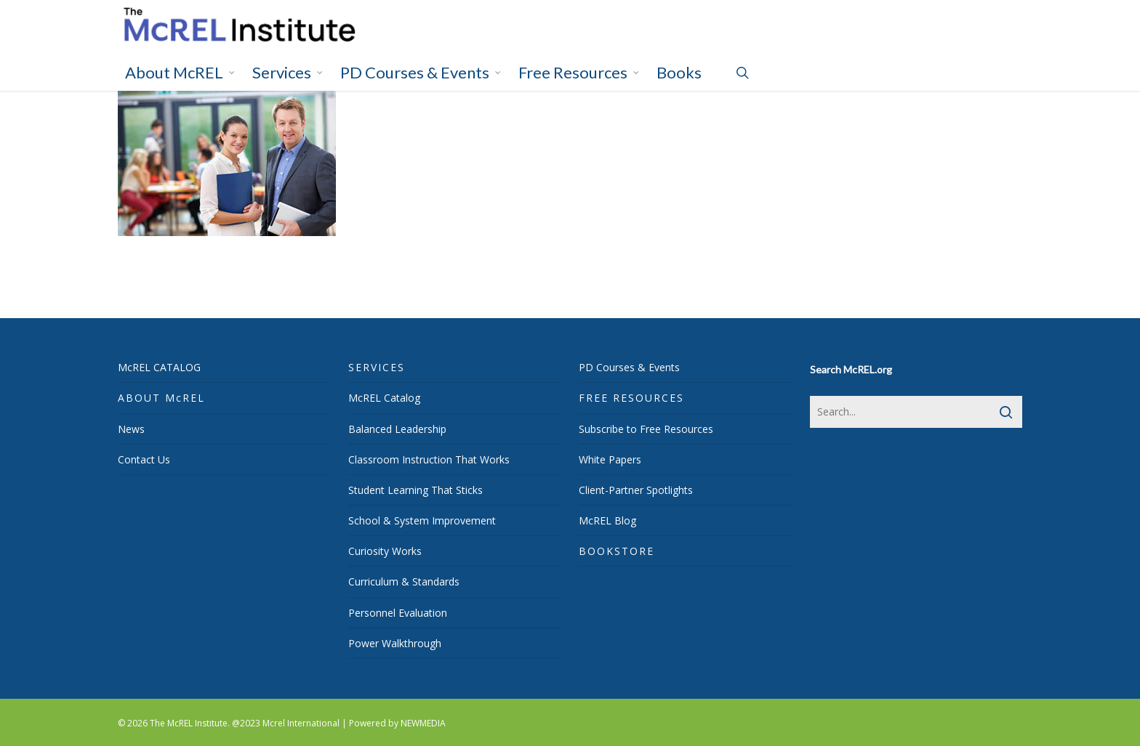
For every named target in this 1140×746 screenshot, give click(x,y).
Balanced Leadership (397, 429)
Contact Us (144, 459)
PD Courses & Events (629, 367)
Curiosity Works (385, 551)
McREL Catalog (384, 398)
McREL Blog (607, 520)
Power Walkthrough (394, 643)
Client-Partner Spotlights (636, 490)
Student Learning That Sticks (415, 490)
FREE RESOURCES (631, 398)
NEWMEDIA (423, 723)
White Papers (610, 459)
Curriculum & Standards (403, 581)
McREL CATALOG (159, 367)
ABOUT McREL (161, 398)
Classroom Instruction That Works (429, 459)
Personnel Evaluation (397, 613)
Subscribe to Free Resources (646, 429)
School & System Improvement (422, 520)
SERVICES (376, 367)
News (131, 429)
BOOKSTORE (616, 551)
